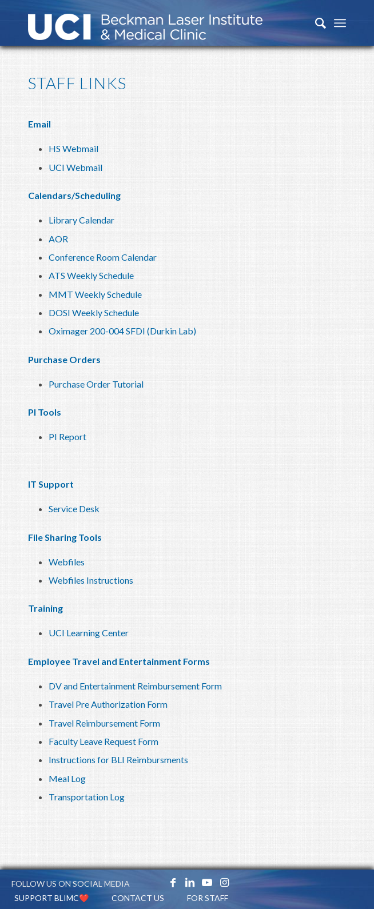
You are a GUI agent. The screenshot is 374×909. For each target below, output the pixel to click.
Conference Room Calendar (103, 257)
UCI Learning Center (89, 632)
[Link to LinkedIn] (189, 882)
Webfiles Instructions (91, 580)
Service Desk (74, 508)
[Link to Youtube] (207, 882)
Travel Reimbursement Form (104, 722)
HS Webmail (73, 148)
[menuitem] (315, 23)
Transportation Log (87, 796)
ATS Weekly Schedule (91, 275)
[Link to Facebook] (172, 882)
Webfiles (67, 561)
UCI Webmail (75, 167)
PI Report (67, 436)
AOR (58, 238)
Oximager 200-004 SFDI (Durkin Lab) (122, 330)
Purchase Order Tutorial (96, 383)
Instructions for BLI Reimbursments (118, 759)
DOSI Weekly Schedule (94, 312)
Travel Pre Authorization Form (108, 704)
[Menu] (340, 23)
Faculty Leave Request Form (103, 741)
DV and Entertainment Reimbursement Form (135, 685)
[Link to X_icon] (155, 882)
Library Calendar (81, 219)
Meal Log (67, 778)
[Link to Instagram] (224, 882)
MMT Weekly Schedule (95, 294)
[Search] (315, 23)
